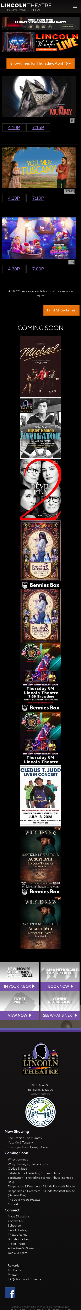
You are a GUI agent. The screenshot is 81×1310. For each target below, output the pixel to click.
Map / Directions (18, 1216)
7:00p (38, 268)
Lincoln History (18, 1230)
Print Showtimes (61, 310)
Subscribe (14, 1225)
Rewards (13, 1265)
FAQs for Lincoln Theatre (24, 1279)
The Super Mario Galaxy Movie (28, 1147)
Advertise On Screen (21, 1248)
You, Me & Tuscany (20, 1142)
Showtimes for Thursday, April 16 (40, 63)
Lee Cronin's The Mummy (25, 1138)
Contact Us (15, 1221)
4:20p (14, 198)
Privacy (13, 1274)
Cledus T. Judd (17, 1168)
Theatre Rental (17, 1234)
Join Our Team (17, 1253)
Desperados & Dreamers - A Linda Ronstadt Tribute (41, 1186)
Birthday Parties (18, 1239)
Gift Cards (14, 1270)
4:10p (14, 127)
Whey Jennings (18, 1159)
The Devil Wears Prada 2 (24, 1199)
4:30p (14, 268)
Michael (13, 1204)
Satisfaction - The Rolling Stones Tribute (34, 1173)
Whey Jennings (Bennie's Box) (28, 1164)
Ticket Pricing (17, 1244)
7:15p (38, 127)
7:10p (38, 198)
